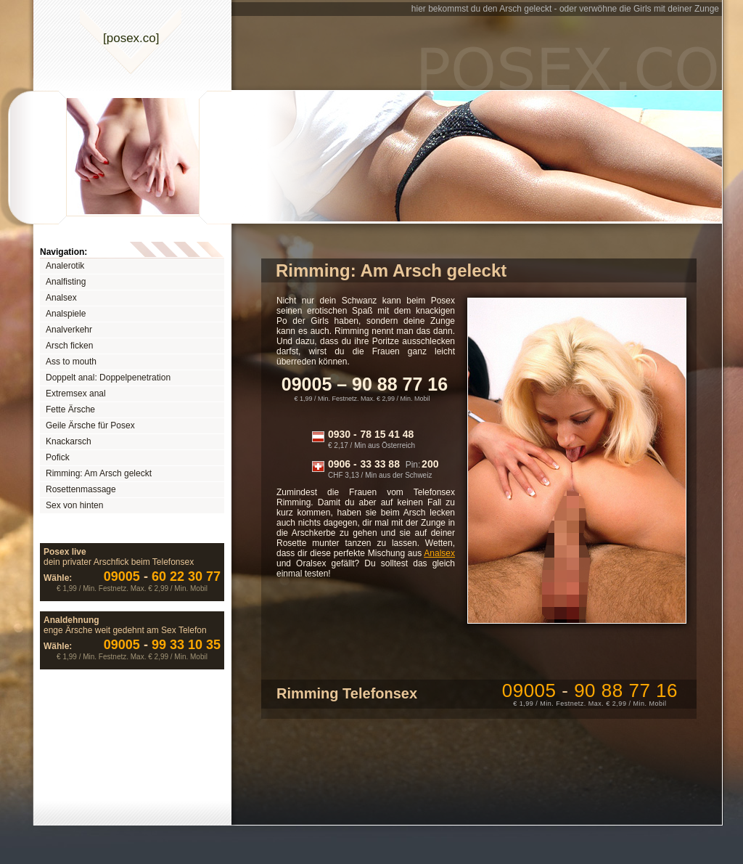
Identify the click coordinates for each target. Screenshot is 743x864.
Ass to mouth (71, 361)
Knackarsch (68, 441)
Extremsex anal (76, 393)
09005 (590, 690)
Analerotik (65, 266)
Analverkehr (69, 330)
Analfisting (66, 282)
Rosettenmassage (81, 489)
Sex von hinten (74, 505)
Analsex (61, 298)
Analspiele (66, 314)
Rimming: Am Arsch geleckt (99, 473)
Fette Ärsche (70, 409)
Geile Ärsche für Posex (90, 425)
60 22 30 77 (162, 576)
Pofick (58, 457)
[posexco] (131, 38)
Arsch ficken (69, 346)
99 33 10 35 (162, 644)
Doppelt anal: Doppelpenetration (108, 377)
